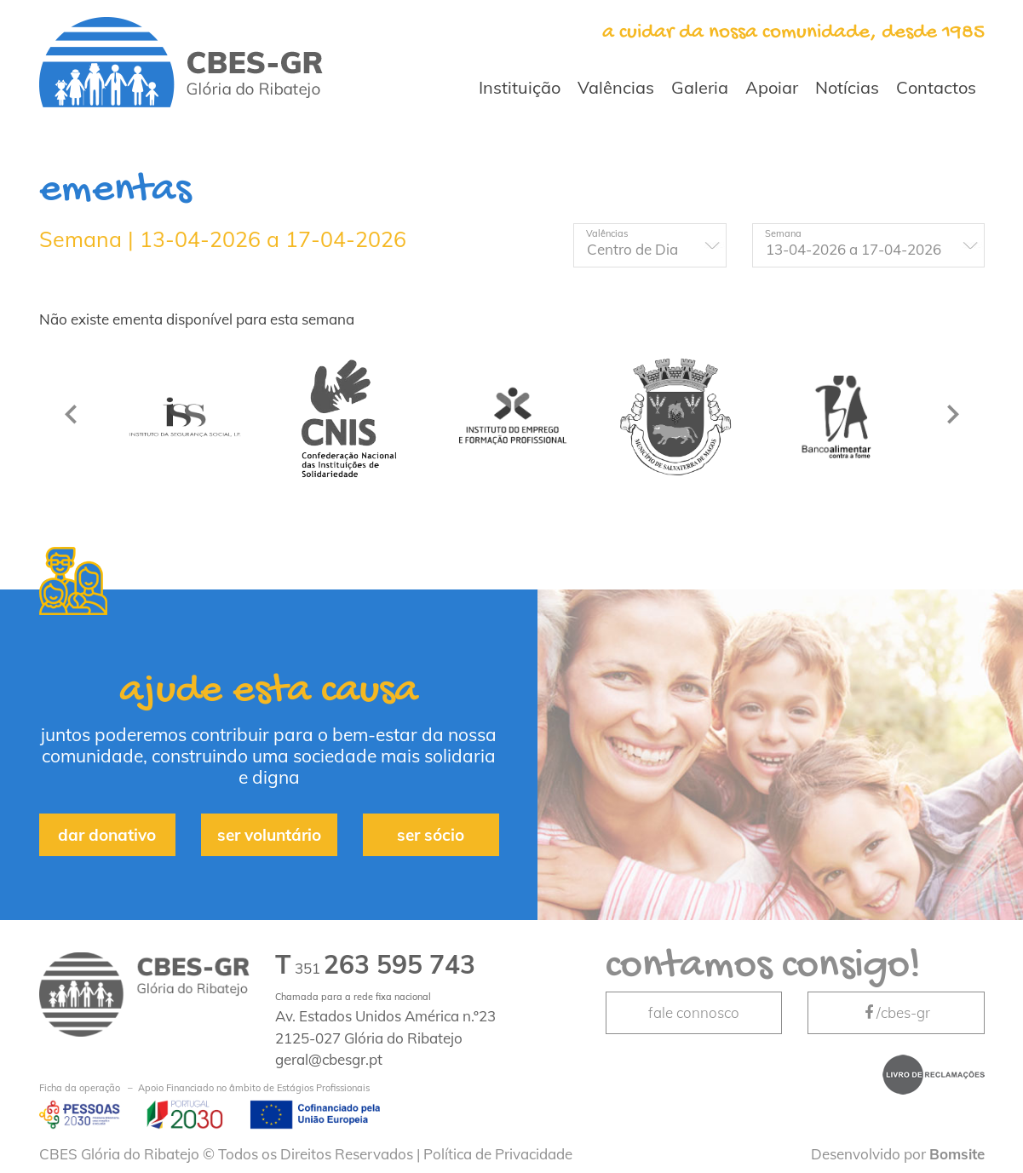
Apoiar (771, 87)
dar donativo (107, 835)
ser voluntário (269, 835)
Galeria (699, 87)
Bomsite (957, 1154)
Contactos (936, 87)
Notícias (847, 87)
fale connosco (693, 1012)
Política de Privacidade (497, 1154)
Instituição (519, 87)
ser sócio (430, 835)
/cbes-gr (896, 1012)
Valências (616, 87)
